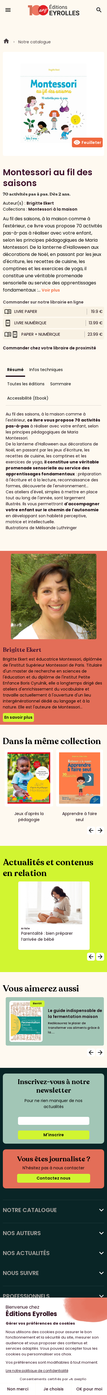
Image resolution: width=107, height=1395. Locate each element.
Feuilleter (87, 142)
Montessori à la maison (52, 209)
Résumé (15, 369)
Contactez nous (53, 1178)
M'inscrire (53, 1135)
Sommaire (60, 384)
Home (6, 42)
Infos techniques (46, 369)
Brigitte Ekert (40, 203)
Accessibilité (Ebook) (28, 398)
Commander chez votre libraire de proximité (49, 348)
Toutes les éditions (26, 384)
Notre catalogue (34, 42)
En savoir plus (18, 717)
